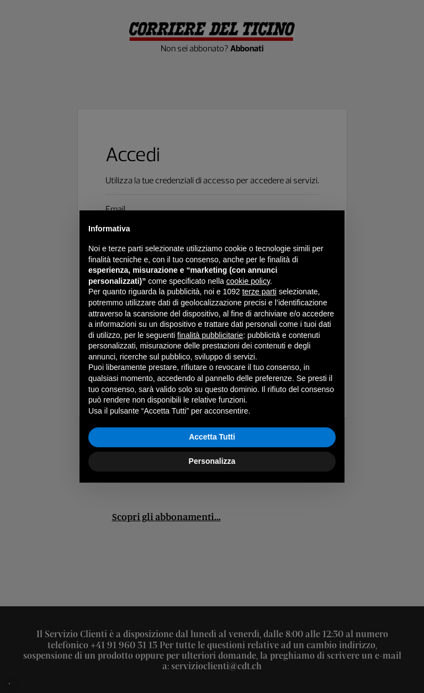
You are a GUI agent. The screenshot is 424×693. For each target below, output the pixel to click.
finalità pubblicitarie (210, 335)
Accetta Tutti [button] (212, 436)
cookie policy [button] (248, 281)
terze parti (259, 291)
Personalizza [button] (212, 461)
